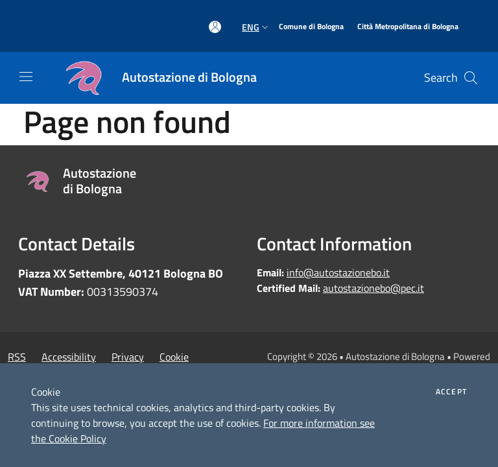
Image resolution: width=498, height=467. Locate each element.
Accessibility (69, 357)
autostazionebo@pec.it (373, 288)
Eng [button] (256, 27)
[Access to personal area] (215, 27)
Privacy (128, 357)
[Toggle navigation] (26, 76)
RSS (17, 357)
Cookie (174, 357)
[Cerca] (471, 78)
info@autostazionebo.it (338, 272)
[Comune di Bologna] (311, 27)
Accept (451, 392)
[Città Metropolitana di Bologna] (407, 27)
